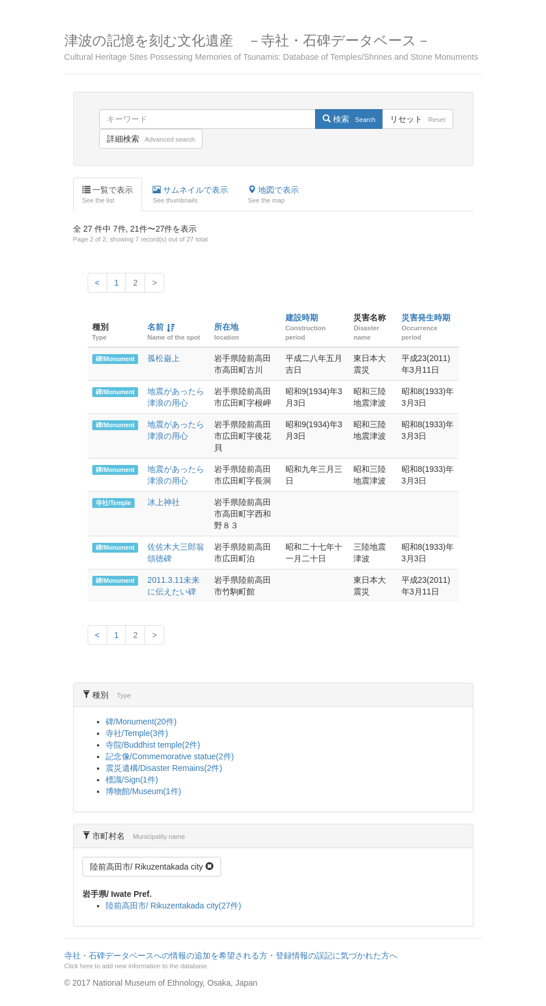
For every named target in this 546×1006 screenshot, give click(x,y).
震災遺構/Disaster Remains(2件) (164, 768)
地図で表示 (273, 195)
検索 (349, 119)
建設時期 (301, 317)
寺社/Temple (113, 502)
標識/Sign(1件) (132, 779)
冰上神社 (163, 502)
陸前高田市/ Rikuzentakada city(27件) (173, 905)
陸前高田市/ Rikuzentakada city (152, 866)
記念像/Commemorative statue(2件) (170, 756)
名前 (155, 326)
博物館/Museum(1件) (144, 791)
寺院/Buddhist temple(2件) (153, 744)
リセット (417, 119)
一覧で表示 (107, 195)
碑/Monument (115, 358)
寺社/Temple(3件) (137, 733)
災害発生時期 (426, 317)
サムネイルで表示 (190, 195)
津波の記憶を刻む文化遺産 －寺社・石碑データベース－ (273, 47)
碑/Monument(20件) (141, 721)
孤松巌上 (163, 358)
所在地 (226, 326)
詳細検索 (151, 138)
